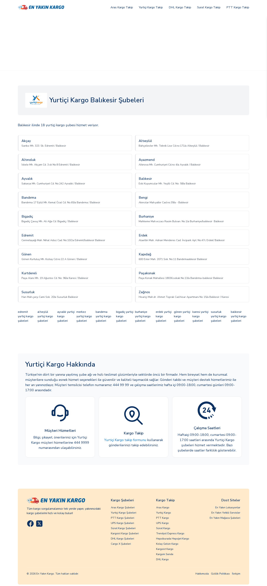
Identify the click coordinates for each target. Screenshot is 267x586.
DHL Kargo (162, 559)
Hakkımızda (202, 573)
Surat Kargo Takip (208, 7)
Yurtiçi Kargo (163, 512)
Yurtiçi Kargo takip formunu (125, 440)
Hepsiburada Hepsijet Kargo (172, 538)
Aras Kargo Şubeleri (123, 507)
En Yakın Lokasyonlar (227, 507)
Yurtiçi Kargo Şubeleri (123, 512)
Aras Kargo (162, 507)
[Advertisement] (133, 43)
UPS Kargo (162, 523)
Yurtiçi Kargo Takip (151, 7)
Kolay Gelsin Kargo (167, 544)
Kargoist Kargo (164, 549)
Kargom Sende (164, 554)
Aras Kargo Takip (122, 7)
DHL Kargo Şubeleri (122, 538)
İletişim (236, 573)
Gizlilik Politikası (220, 573)
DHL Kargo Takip (180, 7)
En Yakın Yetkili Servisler (225, 512)
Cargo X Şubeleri (121, 544)
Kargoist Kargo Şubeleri (125, 533)
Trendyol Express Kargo (170, 533)
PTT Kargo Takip (237, 7)
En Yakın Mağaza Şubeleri (225, 518)
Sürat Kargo (163, 528)
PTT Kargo (162, 518)
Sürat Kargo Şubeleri (123, 528)
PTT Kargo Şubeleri (122, 518)
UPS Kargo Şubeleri (122, 523)
